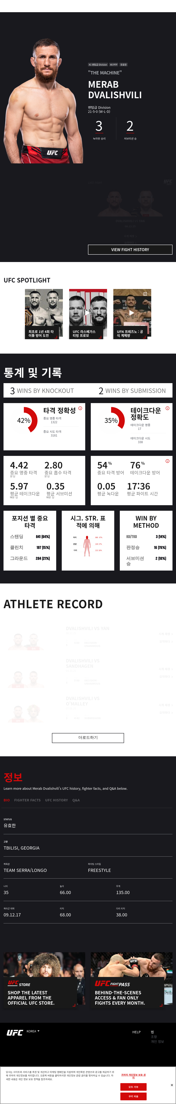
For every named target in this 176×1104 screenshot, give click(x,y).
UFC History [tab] (56, 799)
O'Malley (77, 697)
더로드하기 (88, 738)
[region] (88, 1085)
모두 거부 (133, 1087)
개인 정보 (157, 1041)
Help (136, 1031)
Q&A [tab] (76, 799)
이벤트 (11, 14)
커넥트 (111, 14)
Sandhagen (80, 659)
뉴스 (54, 14)
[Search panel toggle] (164, 14)
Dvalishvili (79, 622)
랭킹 (24, 14)
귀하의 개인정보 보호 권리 (133, 1076)
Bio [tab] (7, 799)
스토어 (154, 14)
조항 (154, 1036)
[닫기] (172, 1085)
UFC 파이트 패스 (132, 14)
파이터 (40, 14)
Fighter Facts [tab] (27, 799)
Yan (105, 622)
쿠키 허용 (133, 1096)
